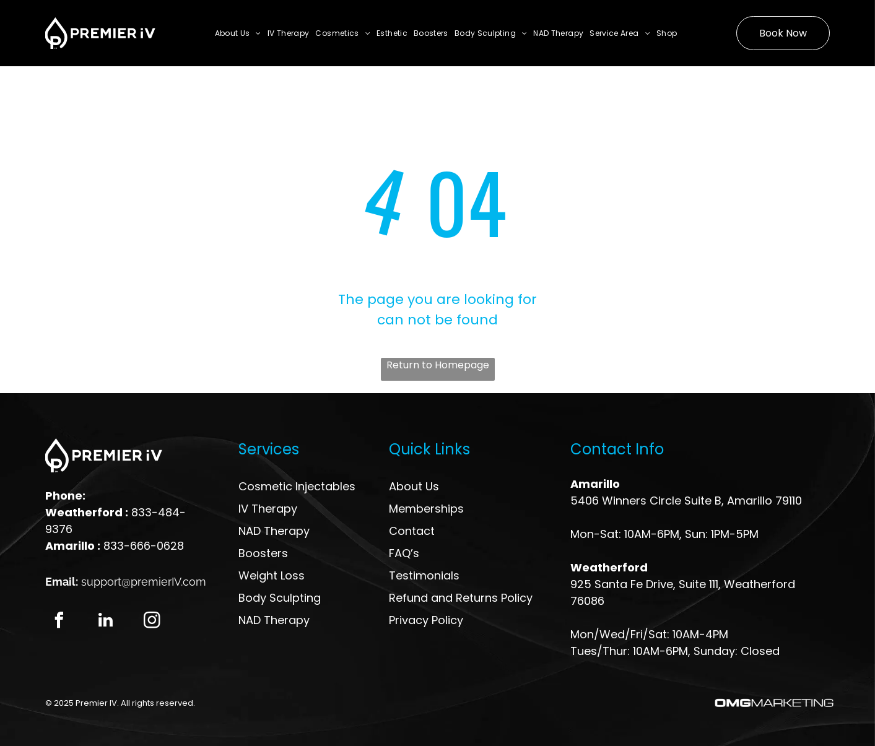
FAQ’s (404, 553)
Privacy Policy (426, 620)
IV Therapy (267, 508)
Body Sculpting (279, 597)
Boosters (263, 553)
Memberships (426, 508)
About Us (414, 486)
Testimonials (424, 575)
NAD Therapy (274, 531)
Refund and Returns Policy (461, 597)
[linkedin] (106, 622)
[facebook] (59, 622)
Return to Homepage (437, 365)
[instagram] (152, 622)
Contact (412, 531)
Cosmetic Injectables (296, 486)
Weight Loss (271, 575)
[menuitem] (238, 33)
